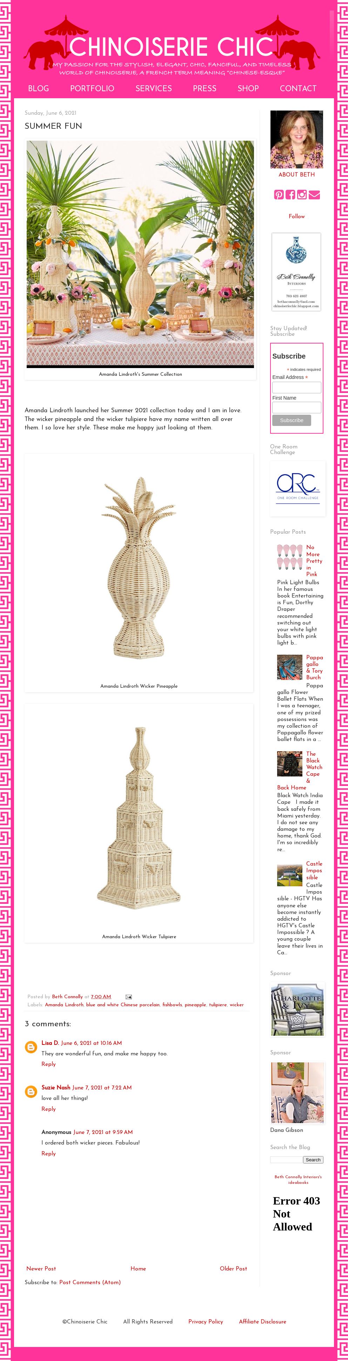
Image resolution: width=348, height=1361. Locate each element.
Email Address (290, 377)
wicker (237, 1005)
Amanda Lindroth (64, 1005)
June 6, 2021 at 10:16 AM (91, 1043)
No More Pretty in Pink (314, 561)
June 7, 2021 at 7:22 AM (102, 1088)
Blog (38, 89)
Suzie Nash (55, 1088)
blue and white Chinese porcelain (123, 1005)
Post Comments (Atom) (90, 1283)
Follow (297, 217)
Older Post (233, 1269)
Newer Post (41, 1269)
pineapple (195, 1005)
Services (153, 89)
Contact (298, 89)
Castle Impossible (314, 870)
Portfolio (92, 89)
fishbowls (172, 1005)
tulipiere (218, 1005)
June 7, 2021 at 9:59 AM (103, 1132)
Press (204, 89)
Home (138, 1269)
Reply (48, 1064)
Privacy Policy (205, 1322)
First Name (284, 398)
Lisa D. (50, 1043)
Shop (248, 89)
